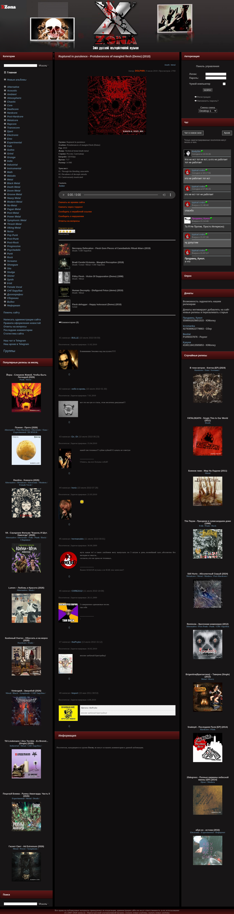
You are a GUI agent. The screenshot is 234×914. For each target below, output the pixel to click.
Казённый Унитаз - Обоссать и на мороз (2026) (26, 639)
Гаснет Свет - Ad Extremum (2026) (26, 846)
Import (75, 693)
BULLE (75, 338)
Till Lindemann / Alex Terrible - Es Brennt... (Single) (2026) (26, 742)
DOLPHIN (140, 71)
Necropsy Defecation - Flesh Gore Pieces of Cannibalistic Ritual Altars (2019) (111, 248)
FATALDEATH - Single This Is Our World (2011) (207, 419)
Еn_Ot (75, 436)
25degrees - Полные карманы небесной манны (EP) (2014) (208, 778)
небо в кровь (78, 389)
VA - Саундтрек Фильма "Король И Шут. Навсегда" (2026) (26, 534)
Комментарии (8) (68, 322)
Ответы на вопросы (15, 326)
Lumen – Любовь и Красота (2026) (26, 588)
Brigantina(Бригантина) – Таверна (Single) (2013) (208, 675)
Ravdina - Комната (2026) (26, 480)
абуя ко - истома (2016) (208, 830)
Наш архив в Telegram (16, 344)
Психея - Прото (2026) (26, 427)
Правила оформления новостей (22, 323)
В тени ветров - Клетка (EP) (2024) (207, 368)
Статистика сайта (14, 333)
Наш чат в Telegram (15, 340)
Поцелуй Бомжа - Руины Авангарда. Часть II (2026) (26, 795)
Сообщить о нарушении (71, 216)
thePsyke (76, 642)
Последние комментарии (18, 330)
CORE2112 (77, 591)
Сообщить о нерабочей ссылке (75, 211)
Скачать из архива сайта (71, 202)
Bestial (187, 334)
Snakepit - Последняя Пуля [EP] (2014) (208, 727)
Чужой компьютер (199, 83)
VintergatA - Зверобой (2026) (26, 691)
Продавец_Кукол (192, 317)
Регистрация (204, 97)
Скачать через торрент (70, 207)
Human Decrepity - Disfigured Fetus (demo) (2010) (97, 290)
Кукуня (187, 342)
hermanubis (78, 539)
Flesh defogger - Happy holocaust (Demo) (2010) (96, 304)
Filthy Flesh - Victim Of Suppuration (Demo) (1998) (97, 276)
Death (167, 65)
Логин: (193, 74)
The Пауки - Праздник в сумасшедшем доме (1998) (207, 522)
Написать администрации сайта (22, 319)
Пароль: (194, 78)
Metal (173, 65)
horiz (74, 488)
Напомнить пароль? (208, 101)
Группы (9, 351)
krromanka (189, 326)
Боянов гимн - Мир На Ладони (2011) (207, 471)
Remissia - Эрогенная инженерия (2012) (208, 624)
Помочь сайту (12, 312)
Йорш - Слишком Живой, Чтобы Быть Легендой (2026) (26, 376)
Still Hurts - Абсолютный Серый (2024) (207, 574)
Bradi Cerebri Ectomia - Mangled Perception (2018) (98, 262)
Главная (12, 72)
